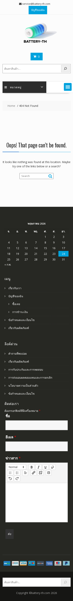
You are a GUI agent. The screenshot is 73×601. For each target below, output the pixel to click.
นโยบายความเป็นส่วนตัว (23, 385)
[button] (68, 87)
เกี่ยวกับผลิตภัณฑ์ (18, 328)
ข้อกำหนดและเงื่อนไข (21, 320)
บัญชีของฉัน (38, 10)
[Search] (65, 68)
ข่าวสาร (13, 458)
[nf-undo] (10, 478)
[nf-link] (33, 472)
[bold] (31, 467)
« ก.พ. (7, 264)
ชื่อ (7, 416)
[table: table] (48, 472)
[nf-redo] (17, 478)
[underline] (45, 467)
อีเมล (10, 437)
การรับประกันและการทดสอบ (25, 369)
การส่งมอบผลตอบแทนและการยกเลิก (30, 377)
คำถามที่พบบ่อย (17, 353)
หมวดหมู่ (12, 87)
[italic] (38, 467)
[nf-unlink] (40, 472)
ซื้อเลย (16, 304)
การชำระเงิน (20, 312)
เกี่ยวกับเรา (14, 288)
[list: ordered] (10, 472)
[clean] (52, 467)
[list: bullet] (17, 472)
